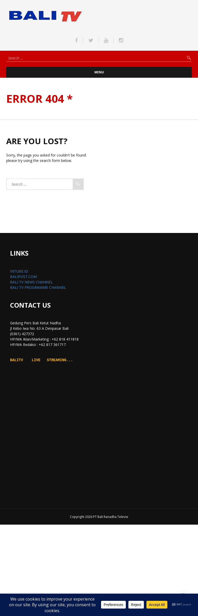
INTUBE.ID (19, 271)
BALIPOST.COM (23, 276)
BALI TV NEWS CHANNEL (31, 282)
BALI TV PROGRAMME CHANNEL (38, 287)
